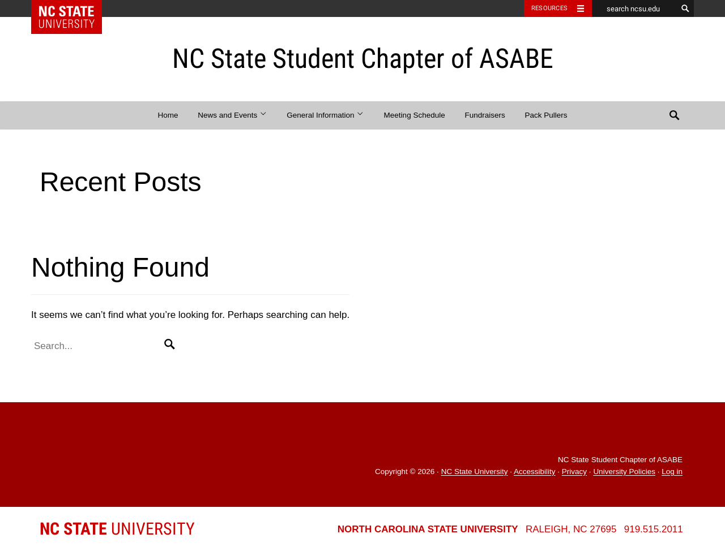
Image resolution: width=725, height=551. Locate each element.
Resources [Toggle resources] (549, 8)
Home (168, 115)
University (117, 529)
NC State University (474, 472)
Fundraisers (484, 115)
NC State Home (74, 8)
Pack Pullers (545, 115)
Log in (672, 472)
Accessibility (535, 472)
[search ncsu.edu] (634, 8)
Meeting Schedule (414, 115)
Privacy (574, 472)
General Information (325, 115)
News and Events (232, 115)
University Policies (624, 472)
